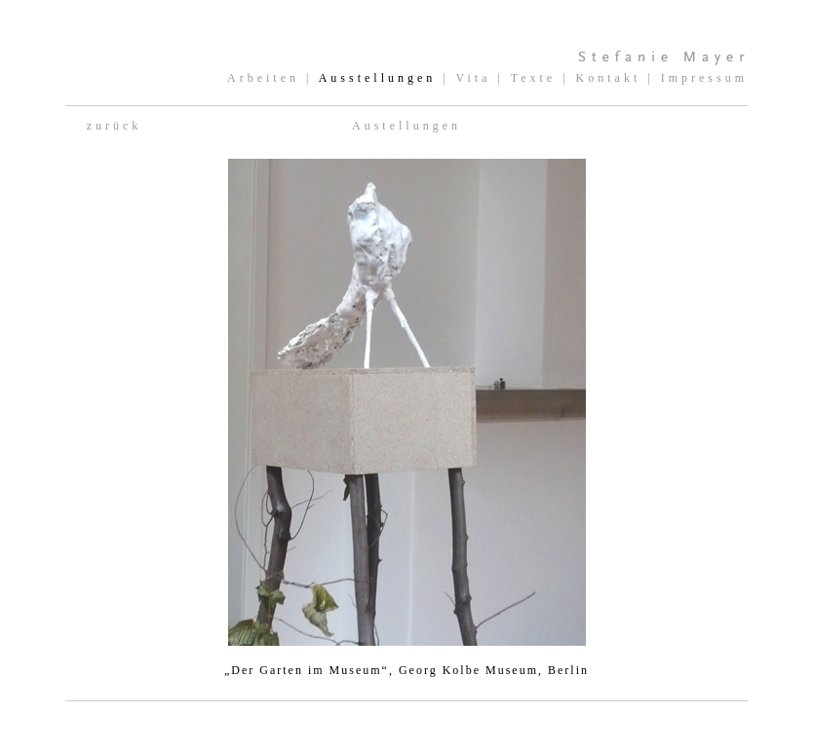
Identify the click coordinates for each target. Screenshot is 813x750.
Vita (473, 78)
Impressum (704, 78)
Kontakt (608, 78)
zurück (114, 125)
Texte (533, 78)
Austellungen (406, 125)
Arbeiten (263, 78)
